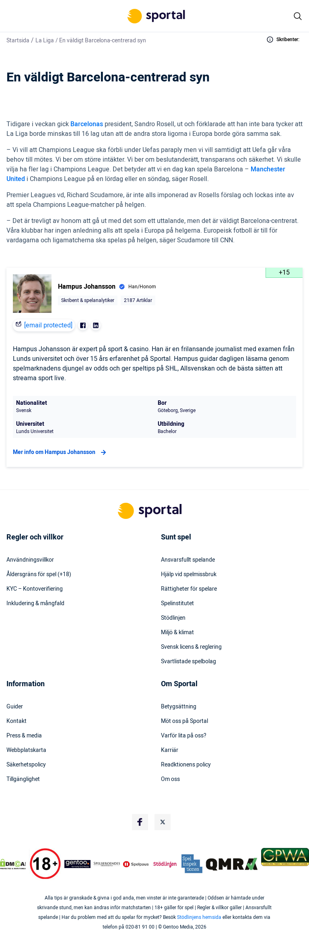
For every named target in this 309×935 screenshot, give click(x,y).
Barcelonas (86, 124)
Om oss (170, 779)
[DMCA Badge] (13, 864)
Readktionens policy (186, 765)
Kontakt (16, 721)
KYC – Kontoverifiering (34, 589)
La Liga (44, 40)
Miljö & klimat (177, 633)
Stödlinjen (173, 618)
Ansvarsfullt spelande (188, 560)
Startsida (17, 40)
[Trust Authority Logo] (77, 864)
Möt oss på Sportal (184, 721)
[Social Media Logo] (140, 822)
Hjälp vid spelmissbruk (188, 575)
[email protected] (48, 325)
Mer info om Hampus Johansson (60, 452)
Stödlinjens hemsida (199, 917)
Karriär (169, 750)
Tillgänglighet (23, 779)
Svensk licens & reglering (191, 647)
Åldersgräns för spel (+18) (38, 575)
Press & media (24, 736)
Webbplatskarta (26, 750)
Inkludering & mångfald (35, 604)
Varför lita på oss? (183, 736)
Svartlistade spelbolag (188, 662)
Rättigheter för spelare (189, 589)
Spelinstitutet (177, 604)
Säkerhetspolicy (26, 765)
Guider (14, 707)
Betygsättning (178, 707)
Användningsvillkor (30, 560)
